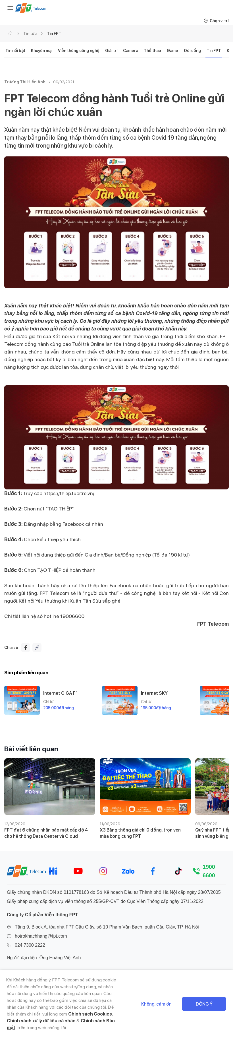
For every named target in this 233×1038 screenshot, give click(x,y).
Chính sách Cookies (90, 1014)
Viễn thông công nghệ (78, 50)
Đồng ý (204, 1004)
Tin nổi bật (15, 50)
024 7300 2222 (30, 945)
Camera (130, 50)
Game (172, 50)
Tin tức (30, 33)
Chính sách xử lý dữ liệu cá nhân (41, 1020)
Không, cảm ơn (156, 1004)
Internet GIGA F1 (60, 693)
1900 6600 (209, 871)
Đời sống (192, 50)
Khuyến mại (41, 50)
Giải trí (111, 50)
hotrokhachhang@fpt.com (41, 936)
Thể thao (152, 50)
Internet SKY (154, 693)
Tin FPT (54, 33)
